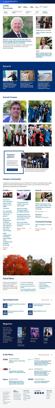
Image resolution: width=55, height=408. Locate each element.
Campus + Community (25, 7)
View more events (46, 300)
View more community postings (43, 229)
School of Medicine (43, 285)
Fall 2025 (45, 342)
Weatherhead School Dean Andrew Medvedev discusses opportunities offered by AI (16, 382)
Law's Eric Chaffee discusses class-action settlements (41, 381)
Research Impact (20, 7)
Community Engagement (45, 12)
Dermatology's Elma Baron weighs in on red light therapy (17, 371)
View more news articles (43, 354)
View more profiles (7, 248)
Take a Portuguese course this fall (43, 225)
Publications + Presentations (41, 217)
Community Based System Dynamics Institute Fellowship (41, 304)
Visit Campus (48, 395)
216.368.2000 (5, 397)
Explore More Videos (12, 169)
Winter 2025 (33, 341)
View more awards (41, 211)
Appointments (38, 216)
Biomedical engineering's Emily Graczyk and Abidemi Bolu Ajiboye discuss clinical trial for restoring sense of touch (42, 363)
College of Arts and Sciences (27, 284)
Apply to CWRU (49, 392)
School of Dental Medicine (45, 282)
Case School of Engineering (27, 282)
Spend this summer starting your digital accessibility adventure (23, 210)
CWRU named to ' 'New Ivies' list (17, 361)
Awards (37, 50)
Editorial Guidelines (26, 395)
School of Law (42, 283)
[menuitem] (7, 12)
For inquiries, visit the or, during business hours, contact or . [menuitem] (17, 396)
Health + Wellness (6, 12)
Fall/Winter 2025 (21, 345)
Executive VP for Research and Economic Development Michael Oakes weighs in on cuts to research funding (42, 373)
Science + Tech (37, 12)
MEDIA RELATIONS (16, 391)
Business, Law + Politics (29, 12)
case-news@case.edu (17, 399)
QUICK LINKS (26, 390)
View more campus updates (24, 229)
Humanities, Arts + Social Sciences (17, 12)
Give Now (48, 394)
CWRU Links (49, 390)
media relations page (17, 395)
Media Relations (32, 7)
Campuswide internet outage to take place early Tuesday (23, 204)
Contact (41, 7)
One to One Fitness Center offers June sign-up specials (23, 224)
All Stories (37, 7)
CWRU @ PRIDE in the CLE (39, 311)
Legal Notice (5, 399)
